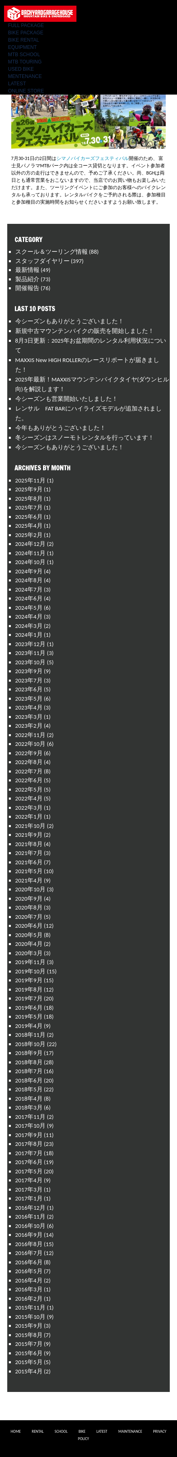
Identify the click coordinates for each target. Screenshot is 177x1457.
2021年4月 (29, 880)
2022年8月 (29, 762)
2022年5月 (29, 789)
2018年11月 (30, 1034)
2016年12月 (30, 1207)
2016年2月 (29, 1298)
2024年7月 (29, 589)
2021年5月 (29, 871)
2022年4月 (29, 798)
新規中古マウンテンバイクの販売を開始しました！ (84, 331)
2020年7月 (29, 916)
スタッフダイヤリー (42, 261)
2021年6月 (29, 862)
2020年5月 (29, 935)
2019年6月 (29, 1007)
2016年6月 (29, 1262)
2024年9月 (29, 571)
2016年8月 (29, 1244)
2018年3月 (29, 1107)
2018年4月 (29, 1098)
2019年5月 (29, 1016)
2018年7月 (29, 1071)
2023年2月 (29, 725)
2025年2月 (29, 535)
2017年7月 (29, 1153)
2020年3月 (29, 953)
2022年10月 (30, 743)
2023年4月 (29, 707)
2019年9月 (29, 980)
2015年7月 (29, 1344)
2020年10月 (30, 889)
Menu (165, 10)
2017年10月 (30, 1125)
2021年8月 (29, 844)
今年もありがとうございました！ (60, 428)
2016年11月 (30, 1216)
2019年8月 (29, 989)
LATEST (102, 1431)
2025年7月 (29, 507)
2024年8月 (29, 580)
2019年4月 (29, 1026)
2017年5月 (29, 1171)
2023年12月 (30, 644)
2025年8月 (29, 498)
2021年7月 (29, 853)
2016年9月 (29, 1234)
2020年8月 (29, 907)
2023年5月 (29, 698)
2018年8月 (29, 1062)
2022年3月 (29, 807)
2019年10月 (30, 971)
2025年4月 (29, 525)
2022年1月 (29, 816)
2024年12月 (30, 543)
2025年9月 (29, 489)
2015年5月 (29, 1362)
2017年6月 (29, 1162)
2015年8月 (29, 1335)
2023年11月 (30, 653)
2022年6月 (29, 780)
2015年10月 (30, 1316)
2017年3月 (29, 1189)
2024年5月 (29, 607)
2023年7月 (29, 680)
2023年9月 (29, 671)
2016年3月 (29, 1289)
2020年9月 (29, 898)
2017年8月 (29, 1143)
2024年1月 (29, 634)
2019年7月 (29, 998)
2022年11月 (30, 735)
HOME (16, 1431)
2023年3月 (29, 716)
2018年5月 (29, 1089)
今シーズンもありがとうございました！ (69, 321)
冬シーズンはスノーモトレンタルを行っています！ (84, 437)
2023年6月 (29, 689)
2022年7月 (29, 771)
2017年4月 (29, 1180)
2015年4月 (29, 1371)
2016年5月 (29, 1271)
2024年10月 (30, 562)
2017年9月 (29, 1135)
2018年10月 (30, 1044)
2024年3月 (29, 626)
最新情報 (27, 270)
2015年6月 (29, 1353)
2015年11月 (30, 1307)
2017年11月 (30, 1116)
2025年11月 (30, 480)
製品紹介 (27, 279)
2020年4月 (29, 943)
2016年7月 (29, 1253)
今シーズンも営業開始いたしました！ (66, 398)
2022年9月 (29, 753)
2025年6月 (29, 516)
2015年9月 (29, 1325)
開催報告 (27, 288)
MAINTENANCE (130, 1431)
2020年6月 (29, 925)
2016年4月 (29, 1280)
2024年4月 (29, 616)
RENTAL (38, 1431)
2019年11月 (30, 962)
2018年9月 (29, 1053)
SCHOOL (61, 1431)
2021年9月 (29, 834)
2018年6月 (29, 1080)
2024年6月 (29, 598)
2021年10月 (30, 826)
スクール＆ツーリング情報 (51, 251)
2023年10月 (30, 662)
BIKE (81, 1431)
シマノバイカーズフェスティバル (92, 158)
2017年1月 (29, 1198)
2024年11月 (30, 553)
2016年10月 (30, 1226)
